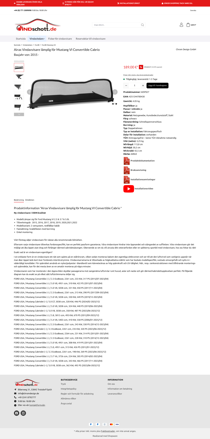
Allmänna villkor (68, 398)
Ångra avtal (66, 403)
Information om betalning (120, 388)
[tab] (19, 200)
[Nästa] (115, 92)
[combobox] (116, 25)
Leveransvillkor (115, 393)
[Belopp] (134, 85)
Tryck (63, 383)
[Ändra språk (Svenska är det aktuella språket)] (191, 10)
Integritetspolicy (68, 388)
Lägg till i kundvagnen (157, 85)
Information (115, 380)
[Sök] (143, 25)
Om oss (111, 383)
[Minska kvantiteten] (126, 85)
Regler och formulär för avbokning (77, 393)
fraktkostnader (108, 431)
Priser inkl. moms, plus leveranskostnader (138, 75)
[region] (66, 92)
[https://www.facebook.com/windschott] (16, 413)
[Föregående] (29, 92)
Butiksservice (69, 380)
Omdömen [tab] (29, 200)
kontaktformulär (37, 405)
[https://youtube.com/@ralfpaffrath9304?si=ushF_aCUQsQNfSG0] (23, 413)
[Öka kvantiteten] (143, 85)
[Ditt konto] (181, 25)
